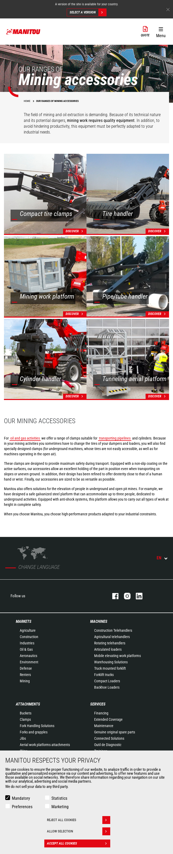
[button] (161, 31)
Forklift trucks (104, 675)
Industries (27, 643)
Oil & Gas (26, 649)
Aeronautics (28, 656)
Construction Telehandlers (113, 630)
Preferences (22, 806)
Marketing (60, 806)
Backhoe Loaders (106, 687)
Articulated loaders (108, 649)
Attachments (28, 704)
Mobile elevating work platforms (117, 656)
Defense (26, 668)
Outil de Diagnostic (107, 745)
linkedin (136, 596)
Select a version (88, 12)
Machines (98, 621)
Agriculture (28, 630)
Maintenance (103, 726)
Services (97, 704)
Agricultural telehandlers (112, 637)
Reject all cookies (78, 820)
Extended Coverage (108, 719)
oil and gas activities (25, 438)
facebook (113, 596)
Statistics (59, 798)
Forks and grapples (33, 732)
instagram (125, 596)
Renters (25, 675)
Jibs (23, 738)
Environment (29, 662)
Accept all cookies (78, 843)
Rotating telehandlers (109, 643)
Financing (101, 713)
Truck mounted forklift (110, 668)
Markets (23, 621)
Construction (29, 637)
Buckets (25, 713)
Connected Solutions (109, 738)
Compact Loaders (107, 681)
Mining (25, 681)
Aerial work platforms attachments (45, 745)
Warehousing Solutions (111, 662)
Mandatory (21, 798)
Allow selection (78, 831)
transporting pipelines (115, 438)
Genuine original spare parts (114, 732)
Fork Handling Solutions (37, 726)
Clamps (25, 719)
